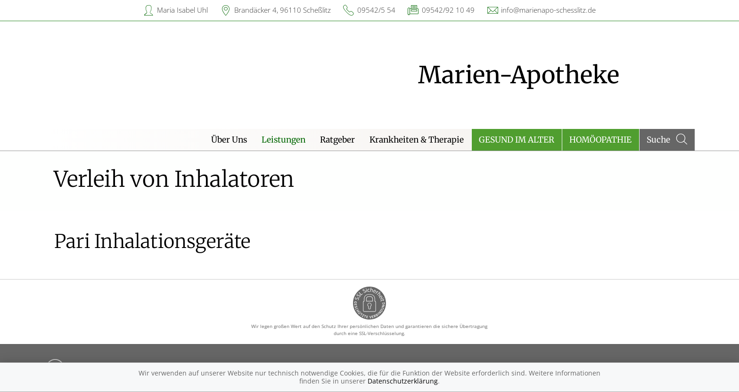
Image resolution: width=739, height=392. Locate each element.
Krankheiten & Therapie (417, 140)
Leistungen (283, 140)
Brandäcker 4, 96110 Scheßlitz (282, 10)
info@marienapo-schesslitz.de (548, 10)
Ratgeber (337, 140)
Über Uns (229, 140)
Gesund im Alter (516, 140)
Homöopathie (600, 140)
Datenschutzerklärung (403, 380)
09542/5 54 (376, 10)
